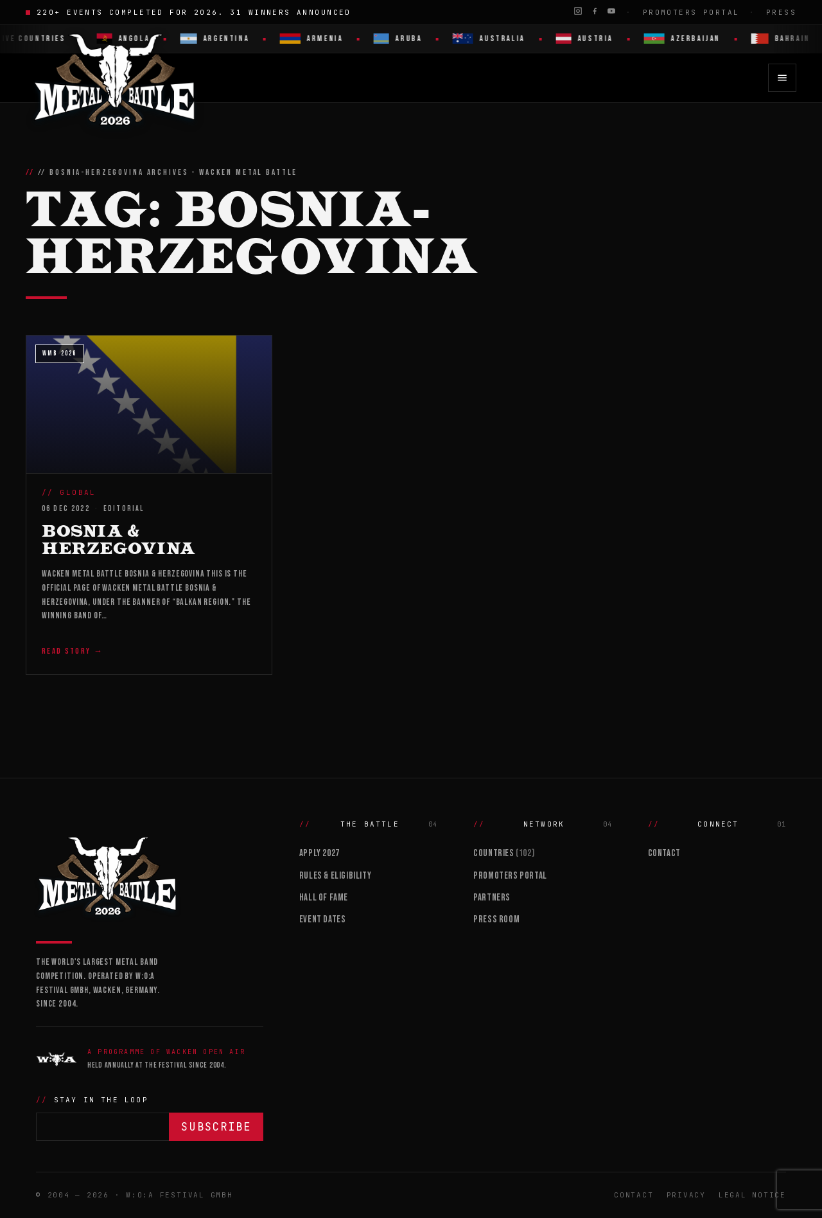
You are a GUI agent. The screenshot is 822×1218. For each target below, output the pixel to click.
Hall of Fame (323, 897)
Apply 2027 (319, 853)
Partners (492, 897)
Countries (503, 853)
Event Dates (322, 919)
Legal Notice (752, 1194)
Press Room (496, 919)
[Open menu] (782, 78)
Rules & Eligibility (335, 876)
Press (781, 12)
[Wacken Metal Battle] (149, 874)
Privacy (686, 1194)
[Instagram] (577, 10)
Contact (664, 853)
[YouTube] (611, 10)
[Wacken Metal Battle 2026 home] (115, 77)
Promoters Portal (691, 12)
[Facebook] (594, 10)
